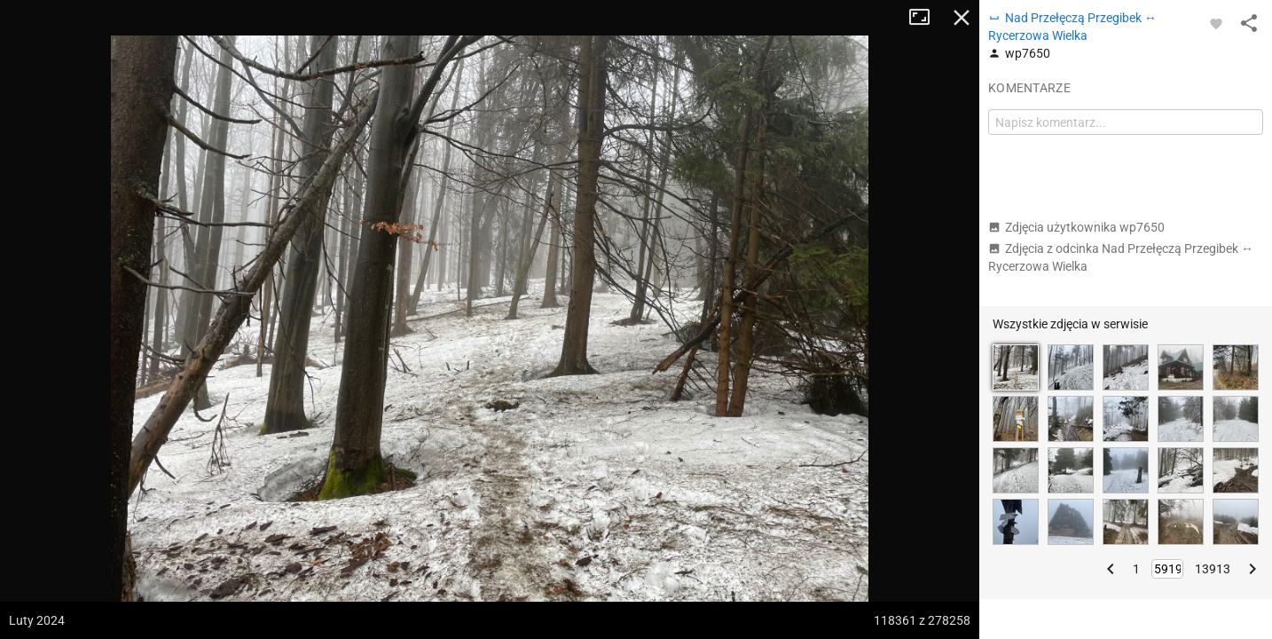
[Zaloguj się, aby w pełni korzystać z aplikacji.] (1216, 23)
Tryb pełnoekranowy (926, 18)
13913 (1212, 569)
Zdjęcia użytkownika (1076, 227)
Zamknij (961, 18)
